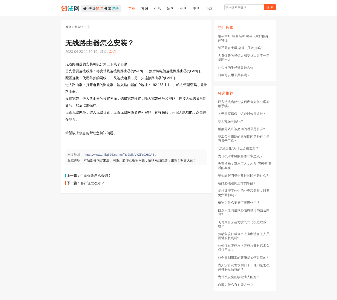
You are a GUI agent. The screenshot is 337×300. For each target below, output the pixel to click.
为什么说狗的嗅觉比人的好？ (239, 277)
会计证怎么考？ (92, 183)
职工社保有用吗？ (231, 121)
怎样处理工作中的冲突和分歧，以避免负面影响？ (244, 193)
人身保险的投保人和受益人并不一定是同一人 (244, 58)
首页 (68, 27)
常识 (78, 27)
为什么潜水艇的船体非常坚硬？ (240, 156)
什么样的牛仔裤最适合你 (235, 67)
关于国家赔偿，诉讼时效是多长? (241, 113)
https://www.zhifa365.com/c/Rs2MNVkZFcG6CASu (120, 154)
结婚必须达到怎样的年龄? (236, 183)
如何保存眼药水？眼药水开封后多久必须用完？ (244, 248)
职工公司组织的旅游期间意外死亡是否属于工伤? (244, 139)
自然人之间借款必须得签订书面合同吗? (244, 212)
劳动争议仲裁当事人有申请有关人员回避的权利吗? (244, 236)
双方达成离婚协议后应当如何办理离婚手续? (244, 104)
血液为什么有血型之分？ (235, 284)
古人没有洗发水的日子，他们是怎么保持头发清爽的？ (244, 267)
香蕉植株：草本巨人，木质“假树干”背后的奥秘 (245, 166)
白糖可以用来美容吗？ (234, 75)
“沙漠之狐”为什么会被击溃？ (238, 148)
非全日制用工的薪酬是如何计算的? (243, 257)
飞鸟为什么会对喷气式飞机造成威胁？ (242, 224)
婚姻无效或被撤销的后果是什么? (241, 129)
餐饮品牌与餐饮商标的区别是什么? (243, 175)
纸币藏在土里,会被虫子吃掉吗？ (241, 48)
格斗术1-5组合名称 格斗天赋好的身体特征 (243, 38)
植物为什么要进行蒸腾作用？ (239, 202)
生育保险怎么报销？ (95, 175)
